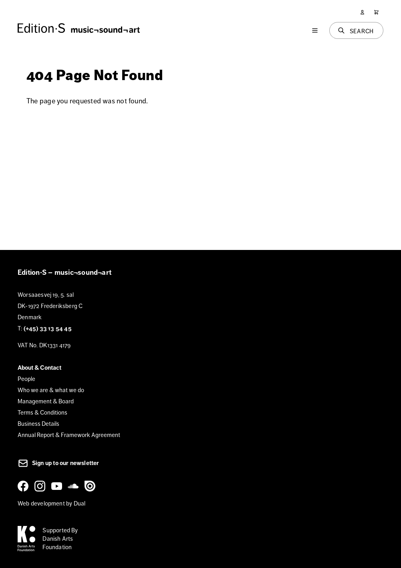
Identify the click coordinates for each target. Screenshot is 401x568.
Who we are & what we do (51, 390)
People (26, 378)
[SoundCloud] (74, 485)
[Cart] (376, 12)
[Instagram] (41, 485)
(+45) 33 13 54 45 (48, 328)
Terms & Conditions (42, 412)
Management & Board (46, 401)
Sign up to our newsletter (58, 463)
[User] (362, 12)
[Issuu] (91, 485)
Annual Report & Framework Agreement (69, 434)
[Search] (356, 30)
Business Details (38, 423)
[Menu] (314, 30)
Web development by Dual (51, 503)
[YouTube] (58, 485)
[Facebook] (24, 485)
